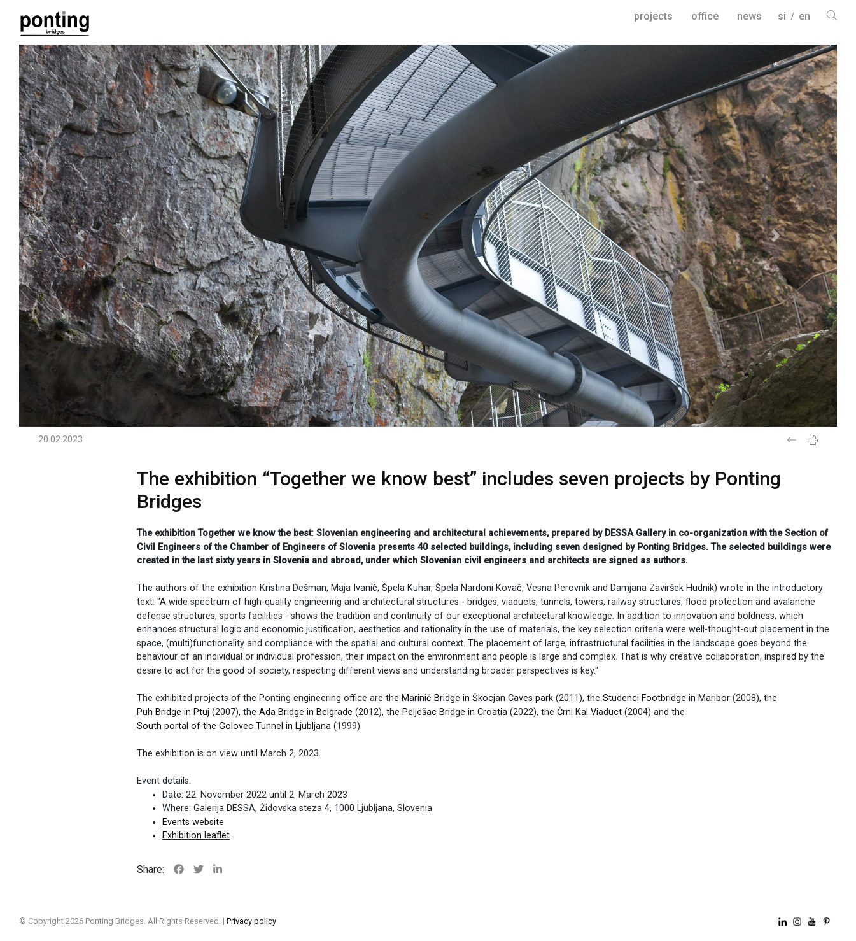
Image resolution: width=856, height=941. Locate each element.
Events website (193, 822)
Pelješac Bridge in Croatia (454, 712)
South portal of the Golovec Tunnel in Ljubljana (234, 726)
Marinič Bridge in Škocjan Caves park (477, 698)
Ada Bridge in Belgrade (306, 712)
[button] (80, 236)
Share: (150, 869)
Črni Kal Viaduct (589, 712)
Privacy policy (251, 921)
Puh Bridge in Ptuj (173, 712)
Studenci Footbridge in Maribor (666, 698)
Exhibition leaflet (196, 835)
